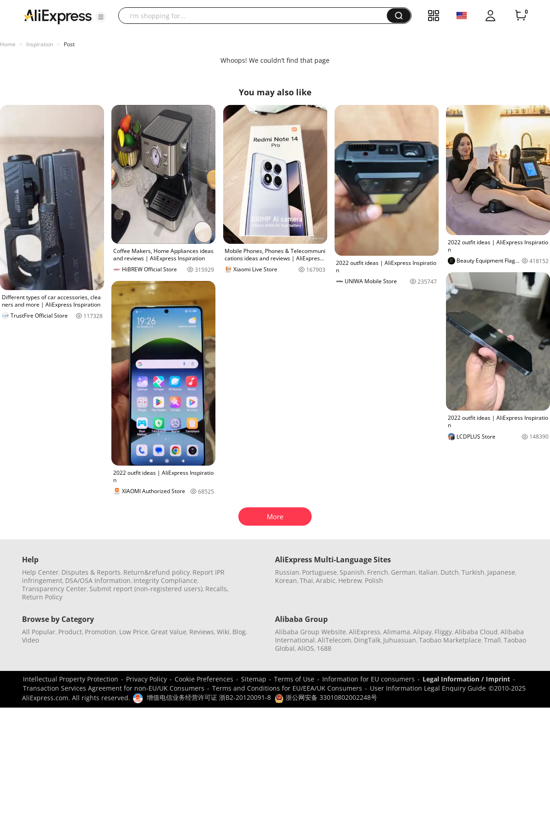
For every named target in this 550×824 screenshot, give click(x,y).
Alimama (396, 631)
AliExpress (364, 631)
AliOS (305, 648)
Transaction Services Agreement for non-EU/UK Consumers (113, 688)
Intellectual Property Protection (70, 679)
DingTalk (367, 640)
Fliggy (443, 631)
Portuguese (319, 572)
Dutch (449, 572)
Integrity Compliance (165, 580)
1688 (324, 648)
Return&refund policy (156, 572)
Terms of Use (294, 679)
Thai (306, 580)
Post (69, 44)
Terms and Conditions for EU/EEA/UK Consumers (287, 688)
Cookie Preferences (204, 679)
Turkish (473, 572)
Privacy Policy (146, 679)
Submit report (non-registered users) (146, 588)
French (377, 572)
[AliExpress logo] (58, 16)
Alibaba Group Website (310, 631)
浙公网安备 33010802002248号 (326, 697)
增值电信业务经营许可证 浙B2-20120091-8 (209, 697)
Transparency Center (54, 588)
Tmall (492, 640)
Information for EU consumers (368, 679)
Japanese (501, 572)
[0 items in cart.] (520, 15)
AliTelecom (334, 640)
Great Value (169, 631)
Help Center (40, 572)
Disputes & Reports (91, 572)
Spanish (352, 572)
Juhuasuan (399, 640)
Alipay (422, 631)
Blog (239, 631)
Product (70, 631)
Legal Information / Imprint (466, 679)
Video (30, 640)
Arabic (326, 580)
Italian (428, 572)
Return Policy (42, 597)
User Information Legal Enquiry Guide (428, 688)
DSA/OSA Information (98, 580)
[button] (100, 16)
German (403, 572)
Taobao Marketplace (450, 640)
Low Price (133, 631)
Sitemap (253, 679)
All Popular (38, 631)
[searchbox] (256, 15)
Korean (286, 580)
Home (8, 44)
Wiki (223, 631)
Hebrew (350, 580)
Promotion (100, 631)
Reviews (201, 631)
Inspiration (39, 44)
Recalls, (217, 588)
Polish (374, 580)
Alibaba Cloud (476, 631)
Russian (287, 572)
